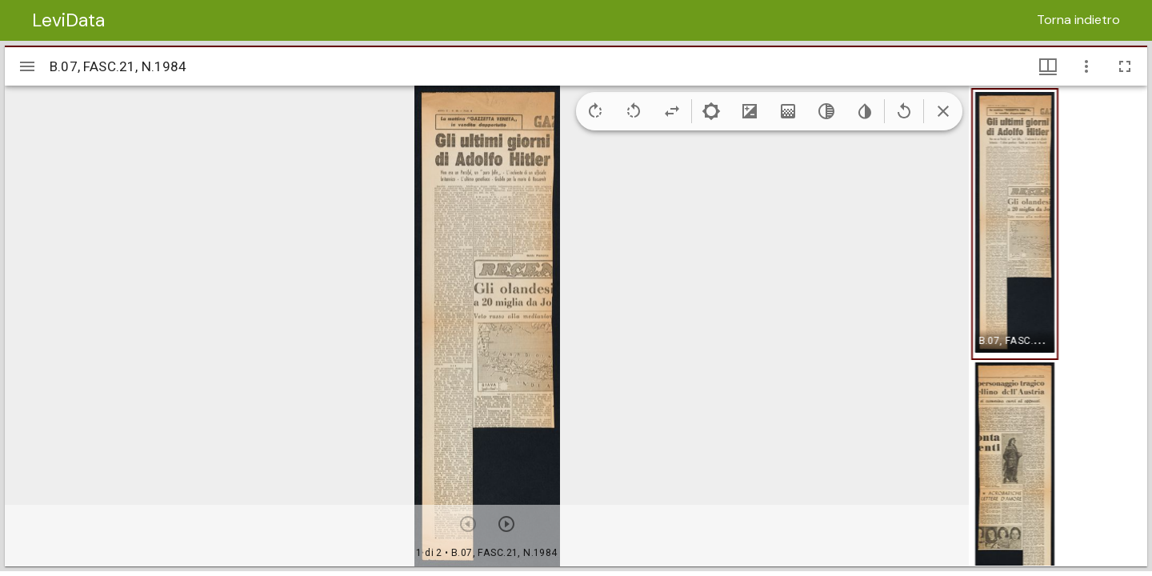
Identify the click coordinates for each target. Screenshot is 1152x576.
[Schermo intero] (1125, 66)
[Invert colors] (865, 111)
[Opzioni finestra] (1086, 66)
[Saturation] (788, 111)
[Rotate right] (595, 111)
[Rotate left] (633, 111)
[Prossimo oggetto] (506, 524)
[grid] (1058, 326)
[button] (1014, 224)
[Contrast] (749, 111)
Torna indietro (1078, 19)
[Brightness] (711, 111)
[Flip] (672, 111)
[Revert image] (904, 111)
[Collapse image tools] (943, 111)
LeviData (68, 20)
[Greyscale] (826, 111)
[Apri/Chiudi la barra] (27, 66)
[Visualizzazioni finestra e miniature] (1048, 66)
